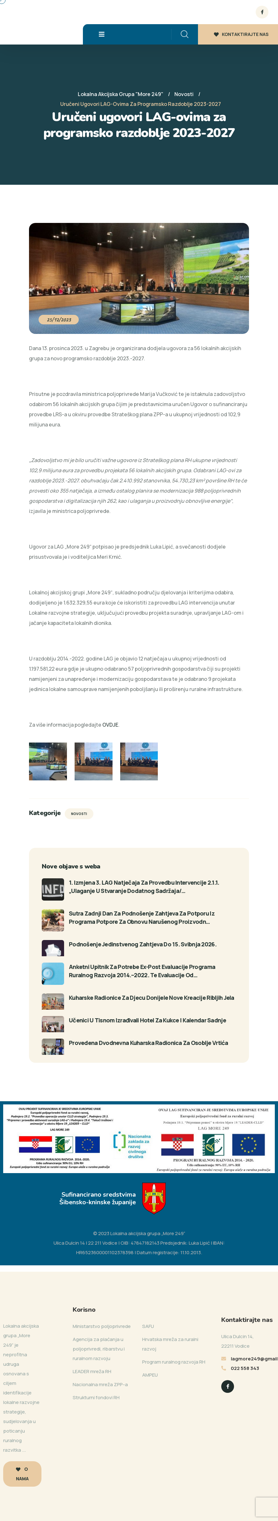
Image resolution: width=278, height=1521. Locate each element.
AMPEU (150, 1375)
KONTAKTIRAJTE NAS (241, 34)
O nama (22, 1474)
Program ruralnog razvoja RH (173, 1362)
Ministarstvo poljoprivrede (102, 1326)
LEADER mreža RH (92, 1371)
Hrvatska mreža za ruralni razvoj (170, 1344)
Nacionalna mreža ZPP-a (100, 1384)
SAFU (148, 1326)
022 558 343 (245, 1368)
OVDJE (110, 724)
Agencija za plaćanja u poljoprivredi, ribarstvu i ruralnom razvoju (99, 1349)
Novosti (79, 814)
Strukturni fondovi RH (96, 1397)
